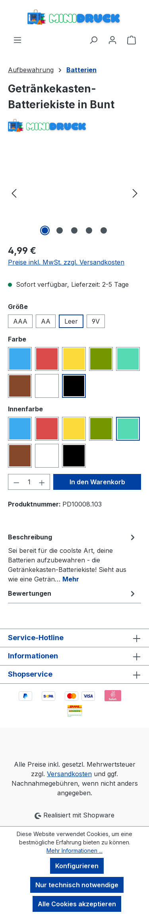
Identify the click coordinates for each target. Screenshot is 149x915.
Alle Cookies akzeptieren (77, 904)
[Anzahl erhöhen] (42, 482)
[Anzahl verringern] (16, 482)
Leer (71, 321)
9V (96, 321)
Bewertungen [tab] (72, 593)
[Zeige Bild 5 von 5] (104, 230)
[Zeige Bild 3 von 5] (74, 230)
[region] (74, 193)
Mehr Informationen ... (74, 850)
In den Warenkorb (97, 482)
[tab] (72, 557)
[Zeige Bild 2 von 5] (59, 230)
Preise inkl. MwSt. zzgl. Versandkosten (66, 262)
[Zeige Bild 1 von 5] (45, 230)
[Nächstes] (135, 193)
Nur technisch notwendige (76, 885)
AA (45, 321)
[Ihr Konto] (112, 40)
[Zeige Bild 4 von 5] (89, 230)
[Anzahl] (29, 482)
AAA (20, 321)
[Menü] (17, 40)
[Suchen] (93, 40)
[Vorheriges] (14, 193)
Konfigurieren (77, 866)
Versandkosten (69, 774)
